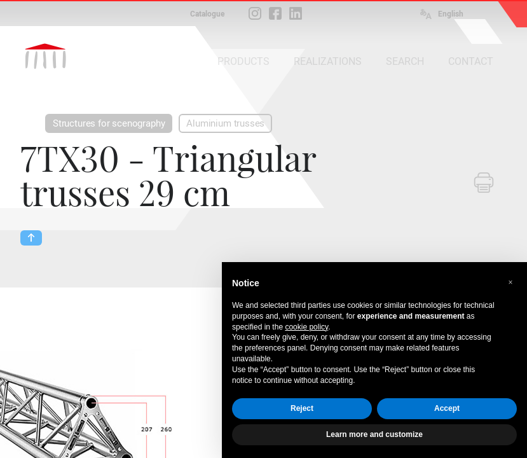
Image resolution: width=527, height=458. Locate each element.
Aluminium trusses (225, 123)
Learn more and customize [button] (374, 434)
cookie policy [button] (306, 327)
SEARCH (405, 61)
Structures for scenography (109, 123)
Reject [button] (302, 408)
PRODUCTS (243, 61)
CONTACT (470, 61)
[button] (510, 282)
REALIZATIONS (328, 61)
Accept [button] (447, 408)
